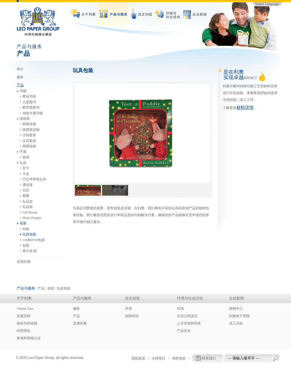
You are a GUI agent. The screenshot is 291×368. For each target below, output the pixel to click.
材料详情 (244, 107)
